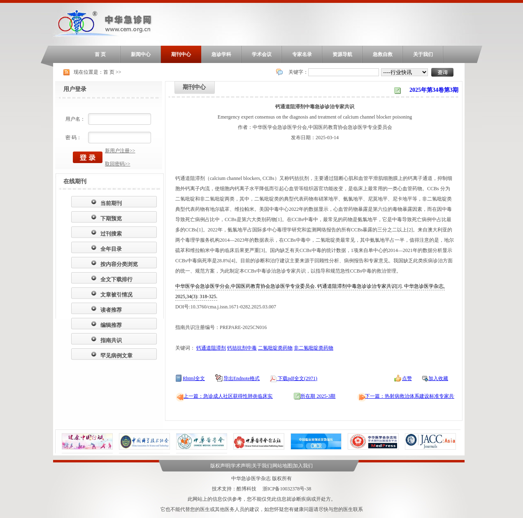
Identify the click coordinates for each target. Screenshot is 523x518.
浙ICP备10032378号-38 (287, 489)
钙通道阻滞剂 (211, 348)
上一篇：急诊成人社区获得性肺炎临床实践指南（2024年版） (250, 396)
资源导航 (342, 54)
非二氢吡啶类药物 (313, 348)
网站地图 (282, 466)
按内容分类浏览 (119, 264)
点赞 (407, 378)
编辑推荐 (111, 325)
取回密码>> (117, 164)
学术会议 (262, 54)
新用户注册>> (120, 151)
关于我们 (423, 54)
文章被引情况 (116, 295)
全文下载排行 (116, 279)
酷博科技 (246, 489)
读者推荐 (111, 310)
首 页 (100, 54)
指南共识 (111, 340)
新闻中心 (141, 54)
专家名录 (302, 54)
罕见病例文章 (116, 355)
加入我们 (303, 466)
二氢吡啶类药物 (275, 348)
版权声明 (220, 466)
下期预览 (111, 218)
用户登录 (74, 89)
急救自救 (383, 54)
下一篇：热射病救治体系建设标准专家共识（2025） (422, 396)
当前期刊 (111, 203)
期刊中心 (181, 54)
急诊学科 (221, 54)
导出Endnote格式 (241, 378)
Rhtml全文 (194, 378)
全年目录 (111, 249)
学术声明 (241, 466)
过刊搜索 (111, 234)
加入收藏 (438, 378)
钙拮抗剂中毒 (242, 348)
